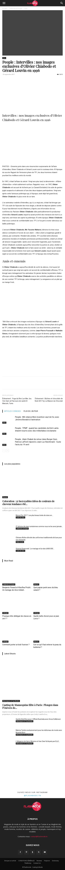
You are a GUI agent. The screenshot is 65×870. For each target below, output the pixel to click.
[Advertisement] (32, 93)
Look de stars (20, 517)
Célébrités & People (15, 8)
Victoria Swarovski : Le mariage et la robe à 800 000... (35, 549)
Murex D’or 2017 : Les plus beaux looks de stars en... (34, 515)
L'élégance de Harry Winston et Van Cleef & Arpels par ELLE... (38, 741)
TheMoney (27, 863)
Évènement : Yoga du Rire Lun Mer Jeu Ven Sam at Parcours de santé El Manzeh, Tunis (16, 401)
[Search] (62, 3)
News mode (19, 542)
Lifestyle (5, 613)
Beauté (5, 497)
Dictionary (55, 861)
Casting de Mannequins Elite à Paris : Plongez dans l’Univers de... (30, 706)
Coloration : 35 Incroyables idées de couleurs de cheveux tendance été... (28, 502)
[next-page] (7, 450)
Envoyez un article (10, 861)
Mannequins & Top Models (11, 701)
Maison (36, 584)
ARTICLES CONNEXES (12, 411)
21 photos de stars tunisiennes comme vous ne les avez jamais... (39, 526)
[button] (4, 3)
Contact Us (37, 863)
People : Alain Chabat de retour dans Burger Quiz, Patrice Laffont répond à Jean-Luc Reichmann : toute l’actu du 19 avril (38, 442)
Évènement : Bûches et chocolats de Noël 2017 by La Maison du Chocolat (49, 400)
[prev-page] (3, 450)
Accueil (4, 8)
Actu (25, 8)
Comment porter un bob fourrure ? (15, 645)
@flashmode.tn (32, 795)
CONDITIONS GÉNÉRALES (26, 861)
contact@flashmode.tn (38, 836)
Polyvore (47, 861)
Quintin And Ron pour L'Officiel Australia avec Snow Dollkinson (38, 719)
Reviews (39, 861)
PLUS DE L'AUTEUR (31, 411)
